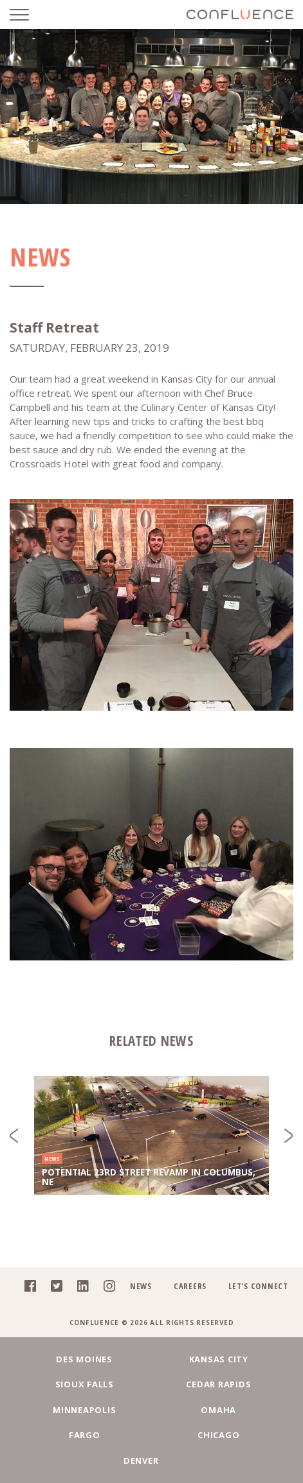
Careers (190, 1286)
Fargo (84, 1435)
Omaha (218, 1410)
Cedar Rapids (218, 1384)
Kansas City (218, 1359)
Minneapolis (84, 1410)
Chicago (218, 1435)
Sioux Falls (84, 1384)
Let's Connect (258, 1286)
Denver (141, 1460)
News (141, 1286)
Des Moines (84, 1359)
